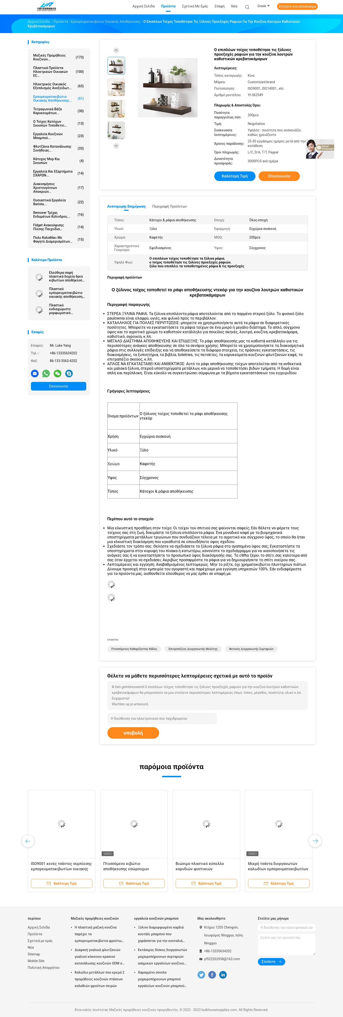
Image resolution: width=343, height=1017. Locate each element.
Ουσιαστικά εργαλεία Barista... (58, 202)
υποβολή (133, 733)
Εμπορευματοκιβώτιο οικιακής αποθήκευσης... (58, 98)
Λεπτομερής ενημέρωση (126, 206)
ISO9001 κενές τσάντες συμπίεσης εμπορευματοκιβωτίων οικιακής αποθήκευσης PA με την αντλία (61, 869)
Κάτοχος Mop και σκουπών (58, 161)
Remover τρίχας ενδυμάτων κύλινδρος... (58, 214)
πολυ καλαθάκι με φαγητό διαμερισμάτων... (58, 239)
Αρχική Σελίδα (39, 927)
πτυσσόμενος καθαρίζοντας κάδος (134, 649)
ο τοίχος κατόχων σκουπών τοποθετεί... (58, 123)
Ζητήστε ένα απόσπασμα (297, 6)
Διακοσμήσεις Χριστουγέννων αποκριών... (58, 187)
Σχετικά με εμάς (40, 941)
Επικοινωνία (58, 386)
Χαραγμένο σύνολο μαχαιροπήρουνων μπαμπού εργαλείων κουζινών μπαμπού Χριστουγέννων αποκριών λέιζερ (161, 979)
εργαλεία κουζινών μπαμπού (156, 918)
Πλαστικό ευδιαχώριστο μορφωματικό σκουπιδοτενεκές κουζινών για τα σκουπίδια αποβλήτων (66, 309)
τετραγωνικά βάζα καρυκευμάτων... (58, 111)
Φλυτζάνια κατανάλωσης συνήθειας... (58, 148)
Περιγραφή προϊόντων (169, 206)
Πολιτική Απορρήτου (44, 968)
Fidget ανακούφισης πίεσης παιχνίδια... (58, 227)
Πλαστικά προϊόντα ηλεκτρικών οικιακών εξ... (58, 71)
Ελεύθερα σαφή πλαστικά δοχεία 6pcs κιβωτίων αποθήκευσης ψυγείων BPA (67, 276)
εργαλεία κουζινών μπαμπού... (58, 136)
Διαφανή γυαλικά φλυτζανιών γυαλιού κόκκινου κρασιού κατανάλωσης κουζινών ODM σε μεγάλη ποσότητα (99, 957)
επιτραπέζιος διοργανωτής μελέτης (193, 649)
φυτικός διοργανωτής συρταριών (251, 649)
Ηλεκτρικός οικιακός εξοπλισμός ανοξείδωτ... (58, 86)
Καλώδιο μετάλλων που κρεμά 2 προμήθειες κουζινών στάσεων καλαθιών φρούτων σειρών (99, 979)
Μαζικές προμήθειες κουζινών (95, 918)
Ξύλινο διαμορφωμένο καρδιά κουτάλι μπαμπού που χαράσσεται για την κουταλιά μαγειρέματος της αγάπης (161, 934)
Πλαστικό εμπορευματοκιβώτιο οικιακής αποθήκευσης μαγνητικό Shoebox (66, 292)
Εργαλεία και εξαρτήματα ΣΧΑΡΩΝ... (58, 173)
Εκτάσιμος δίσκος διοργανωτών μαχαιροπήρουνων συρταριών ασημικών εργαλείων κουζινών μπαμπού (162, 957)
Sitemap (34, 954)
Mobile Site (36, 961)
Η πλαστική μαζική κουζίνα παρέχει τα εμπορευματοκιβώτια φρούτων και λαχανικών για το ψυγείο (99, 934)
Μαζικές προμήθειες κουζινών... (58, 57)
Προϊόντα (35, 934)
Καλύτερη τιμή (235, 176)
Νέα (31, 947)
